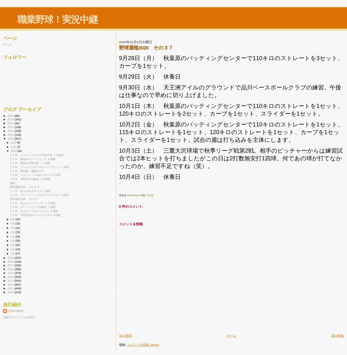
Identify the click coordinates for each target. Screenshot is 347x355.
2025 (10, 119)
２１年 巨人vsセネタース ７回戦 (30, 191)
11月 (14, 146)
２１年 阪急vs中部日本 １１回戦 (30, 163)
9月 (13, 219)
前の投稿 (337, 335)
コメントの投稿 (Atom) (143, 345)
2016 (10, 269)
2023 (10, 127)
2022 (10, 130)
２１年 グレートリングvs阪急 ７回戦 (32, 207)
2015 (10, 272)
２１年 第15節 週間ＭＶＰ (27, 171)
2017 (10, 265)
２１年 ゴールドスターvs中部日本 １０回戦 (36, 155)
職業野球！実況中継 (57, 19)
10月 (14, 150)
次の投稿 (125, 335)
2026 (10, 115)
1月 (13, 253)
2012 (10, 284)
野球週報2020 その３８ (24, 187)
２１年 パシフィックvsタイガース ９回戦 (35, 175)
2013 (10, 280)
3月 (13, 244)
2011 (10, 288)
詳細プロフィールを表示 (19, 317)
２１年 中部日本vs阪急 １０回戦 (30, 179)
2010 (10, 292)
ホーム (231, 335)
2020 (10, 138)
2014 (10, 276)
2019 (10, 257)
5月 (13, 236)
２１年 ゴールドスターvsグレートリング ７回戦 (39, 167)
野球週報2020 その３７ (24, 199)
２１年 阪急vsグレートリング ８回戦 (32, 159)
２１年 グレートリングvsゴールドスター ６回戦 (39, 194)
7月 (13, 227)
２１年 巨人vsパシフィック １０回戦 (32, 203)
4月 (13, 240)
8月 (13, 223)
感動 (12, 183)
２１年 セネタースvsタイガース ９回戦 (34, 211)
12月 (14, 142)
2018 (10, 261)
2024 (10, 123)
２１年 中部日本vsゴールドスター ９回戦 (35, 215)
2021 (10, 134)
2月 (13, 249)
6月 (13, 232)
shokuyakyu (16, 310)
